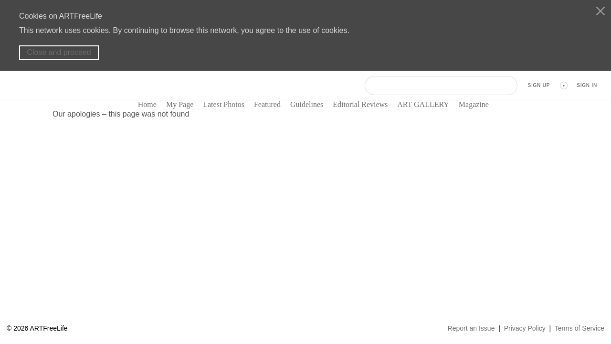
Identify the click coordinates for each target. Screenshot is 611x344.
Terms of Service (579, 328)
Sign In (587, 85)
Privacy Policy (525, 328)
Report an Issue (471, 328)
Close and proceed (59, 52)
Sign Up (538, 85)
